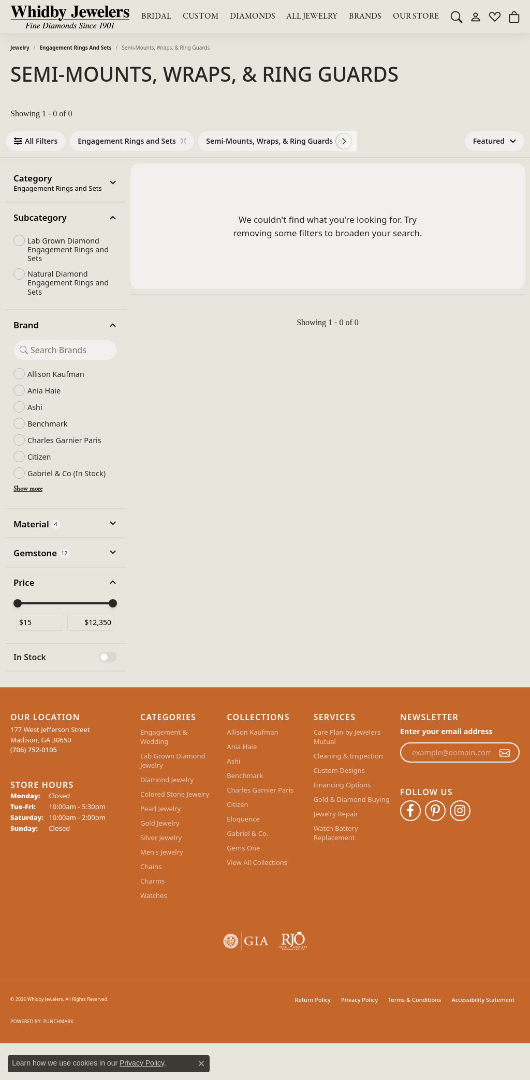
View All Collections (257, 862)
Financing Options (342, 784)
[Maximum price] (90, 622)
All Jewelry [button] (311, 16)
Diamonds (252, 16)
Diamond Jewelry (167, 779)
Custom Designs (339, 770)
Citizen (39, 457)
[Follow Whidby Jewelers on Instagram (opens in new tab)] (460, 810)
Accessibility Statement (482, 999)
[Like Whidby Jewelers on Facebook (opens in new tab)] (410, 810)
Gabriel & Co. (247, 833)
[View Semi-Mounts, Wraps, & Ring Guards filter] (269, 141)
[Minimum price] (39, 622)
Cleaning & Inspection (348, 755)
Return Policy (313, 999)
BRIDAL (156, 16)
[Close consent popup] (201, 1063)
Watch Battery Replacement (336, 833)
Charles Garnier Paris (64, 440)
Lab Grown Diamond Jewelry (172, 760)
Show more (27, 489)
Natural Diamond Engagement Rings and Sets (68, 283)
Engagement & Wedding (163, 736)
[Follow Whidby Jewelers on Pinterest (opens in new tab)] (435, 810)
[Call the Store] (33, 749)
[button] (456, 16)
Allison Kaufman (55, 374)
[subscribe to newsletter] (505, 752)
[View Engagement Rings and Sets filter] (127, 141)
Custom (200, 16)
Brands (365, 16)
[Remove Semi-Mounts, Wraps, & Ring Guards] (340, 141)
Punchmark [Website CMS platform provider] (58, 1021)
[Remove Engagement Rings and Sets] (183, 141)
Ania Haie (44, 391)
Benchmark (47, 424)
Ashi (34, 407)
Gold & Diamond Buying (352, 799)
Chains (150, 866)
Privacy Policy (359, 999)
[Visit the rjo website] (293, 941)
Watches (153, 895)
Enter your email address (446, 731)
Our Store (416, 16)
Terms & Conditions (414, 999)
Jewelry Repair (336, 813)
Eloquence (243, 819)
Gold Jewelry (160, 823)
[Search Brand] (65, 350)
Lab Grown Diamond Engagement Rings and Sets (68, 250)
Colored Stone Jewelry (174, 794)
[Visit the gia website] (246, 941)
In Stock (29, 657)
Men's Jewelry (161, 852)
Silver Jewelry (161, 837)
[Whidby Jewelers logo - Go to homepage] (70, 17)
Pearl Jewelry (160, 808)
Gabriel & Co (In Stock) (66, 473)
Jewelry (20, 47)
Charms (152, 881)
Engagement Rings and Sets (76, 47)
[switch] (108, 657)
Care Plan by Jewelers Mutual (347, 736)
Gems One (243, 848)
